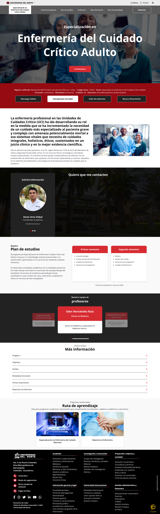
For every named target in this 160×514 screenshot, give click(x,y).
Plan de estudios (67, 10)
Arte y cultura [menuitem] (120, 472)
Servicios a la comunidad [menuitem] (125, 475)
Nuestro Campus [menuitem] (91, 501)
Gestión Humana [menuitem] (122, 504)
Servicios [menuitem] (118, 496)
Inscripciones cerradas (63, 99)
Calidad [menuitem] (118, 501)
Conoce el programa (48, 10)
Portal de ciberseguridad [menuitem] (63, 493)
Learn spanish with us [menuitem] (93, 495)
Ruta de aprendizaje (115, 10)
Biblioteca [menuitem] (57, 464)
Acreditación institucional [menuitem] (63, 506)
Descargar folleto (28, 99)
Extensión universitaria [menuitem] (124, 462)
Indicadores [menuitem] (120, 499)
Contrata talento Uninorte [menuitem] (125, 478)
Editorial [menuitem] (87, 464)
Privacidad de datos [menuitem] (61, 490)
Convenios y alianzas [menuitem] (92, 493)
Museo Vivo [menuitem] (57, 477)
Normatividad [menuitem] (58, 495)
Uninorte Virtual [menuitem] (59, 480)
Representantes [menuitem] (59, 474)
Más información (96, 10)
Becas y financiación (132, 99)
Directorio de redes (20, 503)
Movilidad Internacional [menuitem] (93, 490)
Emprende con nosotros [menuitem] (125, 470)
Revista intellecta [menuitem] (91, 466)
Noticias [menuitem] (87, 472)
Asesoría (142, 10)
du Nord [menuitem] (118, 509)
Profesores (82, 10)
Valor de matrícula (97, 99)
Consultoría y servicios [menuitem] (124, 464)
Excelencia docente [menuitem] (60, 466)
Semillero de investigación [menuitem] (94, 469)
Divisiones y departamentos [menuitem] (64, 458)
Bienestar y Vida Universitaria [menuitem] (65, 469)
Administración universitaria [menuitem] (126, 493)
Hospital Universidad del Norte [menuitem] (127, 467)
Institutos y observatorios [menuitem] (63, 461)
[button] (153, 3)
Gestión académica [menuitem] (60, 472)
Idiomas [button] (134, 3)
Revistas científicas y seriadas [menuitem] (96, 461)
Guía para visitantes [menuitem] (92, 498)
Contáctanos (80, 69)
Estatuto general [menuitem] (59, 498)
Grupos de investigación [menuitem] (94, 458)
